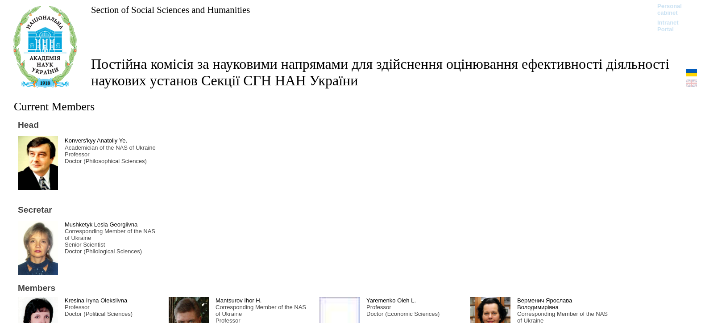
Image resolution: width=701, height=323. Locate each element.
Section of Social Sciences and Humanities (170, 9)
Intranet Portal (668, 26)
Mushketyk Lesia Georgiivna (101, 224)
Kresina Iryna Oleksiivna (96, 300)
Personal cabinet (669, 9)
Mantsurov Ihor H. (238, 300)
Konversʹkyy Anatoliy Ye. (96, 140)
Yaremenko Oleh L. (391, 300)
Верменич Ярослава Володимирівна (544, 303)
